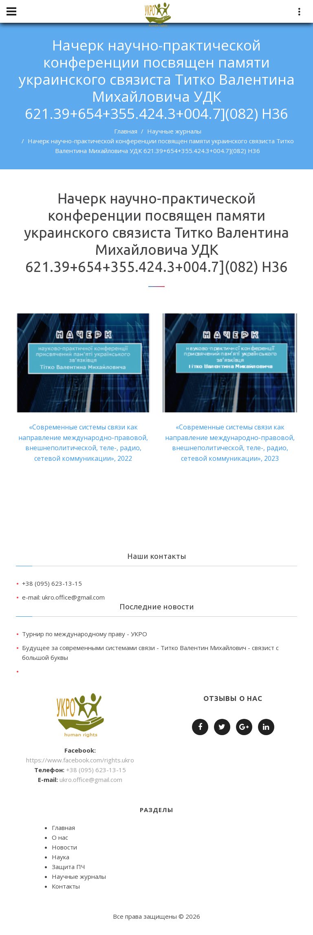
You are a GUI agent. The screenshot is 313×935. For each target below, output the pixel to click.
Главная (125, 131)
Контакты (66, 886)
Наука (60, 857)
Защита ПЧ (68, 867)
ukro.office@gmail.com (91, 779)
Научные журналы (174, 131)
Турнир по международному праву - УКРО (84, 634)
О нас (60, 837)
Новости (64, 847)
